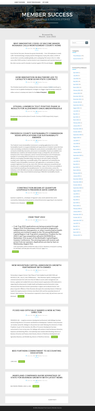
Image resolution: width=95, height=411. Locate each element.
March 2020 (76, 149)
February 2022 (76, 90)
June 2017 (75, 223)
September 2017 (77, 220)
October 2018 (76, 185)
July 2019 (75, 158)
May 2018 (75, 199)
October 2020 (76, 131)
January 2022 (76, 93)
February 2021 (76, 123)
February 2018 (76, 208)
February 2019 (76, 173)
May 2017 (75, 226)
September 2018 (77, 188)
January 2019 (76, 176)
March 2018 (76, 205)
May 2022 (75, 81)
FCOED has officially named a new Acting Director (37, 311)
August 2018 (76, 191)
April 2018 (75, 202)
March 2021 (76, 120)
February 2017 (76, 235)
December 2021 (77, 96)
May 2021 (75, 114)
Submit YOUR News (19, 2)
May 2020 (75, 146)
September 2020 (77, 134)
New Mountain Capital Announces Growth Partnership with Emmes (37, 266)
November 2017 (77, 214)
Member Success (42, 48)
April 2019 (75, 167)
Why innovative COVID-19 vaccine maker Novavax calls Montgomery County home (36, 44)
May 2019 (75, 164)
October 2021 (76, 102)
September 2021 (77, 105)
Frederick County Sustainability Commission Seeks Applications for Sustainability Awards (37, 135)
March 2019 (76, 170)
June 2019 (75, 161)
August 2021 (76, 108)
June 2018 (75, 196)
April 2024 (75, 72)
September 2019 (77, 155)
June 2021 (75, 111)
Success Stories (77, 58)
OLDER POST (52, 400)
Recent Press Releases (33, 2)
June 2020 (75, 143)
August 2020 (76, 137)
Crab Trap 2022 (36, 217)
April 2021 (75, 117)
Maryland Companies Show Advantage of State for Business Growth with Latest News (36, 376)
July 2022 (75, 75)
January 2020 (76, 152)
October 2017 (76, 217)
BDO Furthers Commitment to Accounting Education (36, 352)
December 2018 (77, 179)
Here (46, 248)
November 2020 (77, 128)
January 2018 (76, 211)
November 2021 (77, 99)
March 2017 (76, 232)
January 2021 (76, 125)
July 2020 (75, 140)
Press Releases (77, 55)
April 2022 (75, 84)
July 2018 (75, 194)
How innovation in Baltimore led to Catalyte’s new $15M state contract (37, 78)
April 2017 (75, 229)
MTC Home (45, 2)
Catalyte (50, 87)
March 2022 (76, 87)
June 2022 (75, 78)
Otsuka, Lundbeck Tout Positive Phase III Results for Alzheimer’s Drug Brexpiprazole (36, 107)
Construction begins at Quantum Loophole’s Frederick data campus (37, 189)
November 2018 (77, 182)
